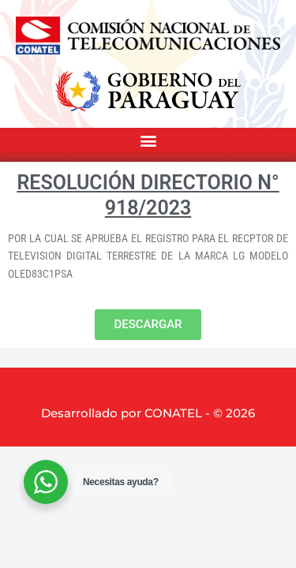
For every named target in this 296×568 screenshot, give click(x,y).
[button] (148, 141)
